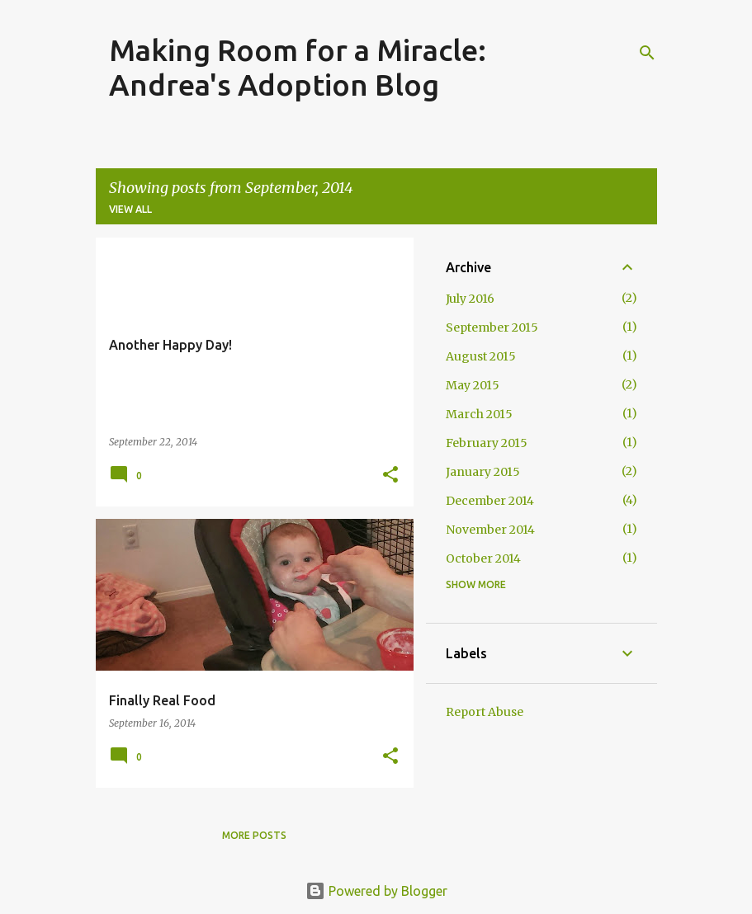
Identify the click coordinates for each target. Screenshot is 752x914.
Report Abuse (484, 711)
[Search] (647, 53)
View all (130, 209)
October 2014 (483, 558)
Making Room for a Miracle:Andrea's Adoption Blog (297, 67)
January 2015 (483, 471)
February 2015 (486, 443)
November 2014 (490, 529)
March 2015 (479, 414)
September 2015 (492, 327)
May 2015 (472, 385)
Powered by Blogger (376, 890)
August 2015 (481, 356)
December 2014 (490, 500)
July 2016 (470, 298)
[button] (390, 475)
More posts (254, 835)
